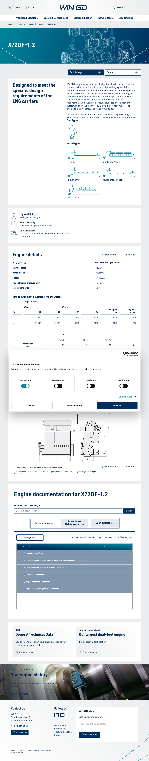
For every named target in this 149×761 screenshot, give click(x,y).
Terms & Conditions (17, 750)
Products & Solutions (26, 18)
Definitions (108, 255)
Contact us (20, 732)
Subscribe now (89, 734)
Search (118, 7)
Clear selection (124, 537)
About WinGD (126, 18)
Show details (125, 396)
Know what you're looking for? (28, 506)
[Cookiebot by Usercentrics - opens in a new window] (125, 354)
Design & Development (56, 18)
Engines (41, 24)
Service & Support (83, 18)
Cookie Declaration (46, 750)
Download (128, 255)
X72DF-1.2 (52, 24)
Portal (29, 7)
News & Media (106, 18)
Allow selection (74, 405)
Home (10, 24)
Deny (32, 405)
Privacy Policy (32, 750)
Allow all (117, 405)
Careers (14, 7)
